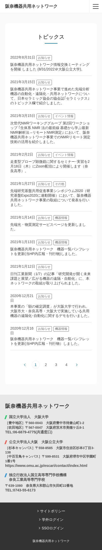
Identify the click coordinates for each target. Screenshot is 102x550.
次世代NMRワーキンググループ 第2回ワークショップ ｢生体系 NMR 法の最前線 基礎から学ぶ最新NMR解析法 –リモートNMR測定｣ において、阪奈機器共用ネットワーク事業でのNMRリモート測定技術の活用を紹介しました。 (50, 132)
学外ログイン (52, 519)
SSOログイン (53, 528)
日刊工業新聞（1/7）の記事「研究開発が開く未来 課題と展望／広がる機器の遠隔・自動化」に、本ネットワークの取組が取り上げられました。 (52, 278)
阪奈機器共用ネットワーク (31, 6)
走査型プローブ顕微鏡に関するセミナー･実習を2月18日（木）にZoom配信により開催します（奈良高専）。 (50, 166)
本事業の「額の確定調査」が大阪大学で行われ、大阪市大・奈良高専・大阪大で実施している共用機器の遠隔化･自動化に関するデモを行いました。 (50, 311)
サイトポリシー (52, 511)
